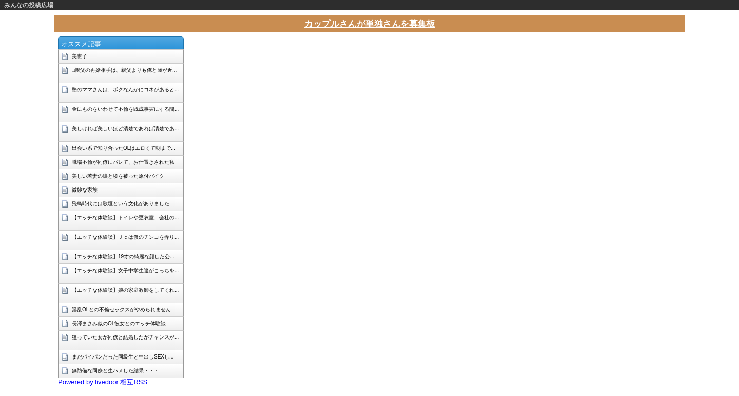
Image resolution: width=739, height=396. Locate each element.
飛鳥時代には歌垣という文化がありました (120, 203)
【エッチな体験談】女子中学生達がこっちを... (125, 270)
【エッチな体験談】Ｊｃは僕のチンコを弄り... (125, 237)
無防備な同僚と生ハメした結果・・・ (115, 370)
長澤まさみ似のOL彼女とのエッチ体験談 (119, 323)
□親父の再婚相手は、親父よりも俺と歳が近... (124, 70)
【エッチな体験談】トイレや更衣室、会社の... (125, 217)
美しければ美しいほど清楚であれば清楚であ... (125, 128)
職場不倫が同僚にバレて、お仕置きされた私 (123, 162)
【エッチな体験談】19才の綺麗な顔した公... (123, 256)
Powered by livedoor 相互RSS (102, 382)
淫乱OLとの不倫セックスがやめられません (121, 309)
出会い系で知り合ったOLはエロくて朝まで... (124, 148)
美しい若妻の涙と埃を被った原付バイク (118, 176)
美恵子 (79, 56)
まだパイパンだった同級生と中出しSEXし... (122, 357)
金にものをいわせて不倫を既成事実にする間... (125, 109)
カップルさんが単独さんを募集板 (369, 24)
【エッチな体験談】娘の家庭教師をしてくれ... (125, 290)
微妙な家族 (85, 190)
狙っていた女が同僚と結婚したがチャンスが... (125, 337)
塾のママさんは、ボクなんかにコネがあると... (125, 89)
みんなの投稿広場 (28, 5)
